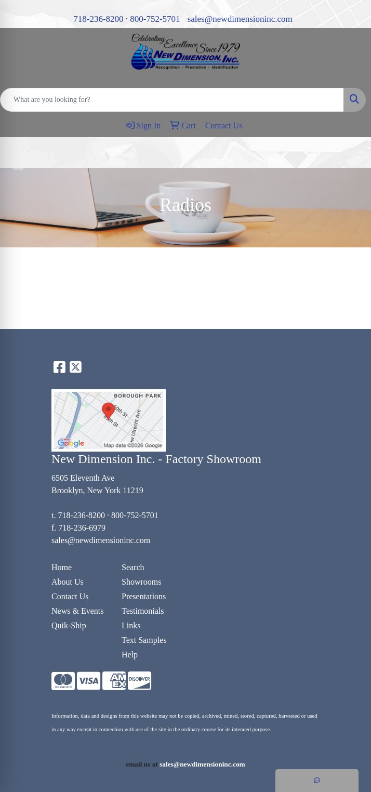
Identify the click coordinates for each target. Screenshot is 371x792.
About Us (67, 581)
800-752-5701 (155, 19)
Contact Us (70, 596)
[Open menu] (350, 152)
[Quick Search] (172, 100)
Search (133, 567)
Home (61, 567)
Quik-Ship (68, 625)
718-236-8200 (98, 19)
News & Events (77, 610)
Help (130, 654)
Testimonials (143, 610)
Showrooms (141, 581)
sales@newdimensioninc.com (240, 19)
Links (131, 625)
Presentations (144, 596)
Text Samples (144, 640)
